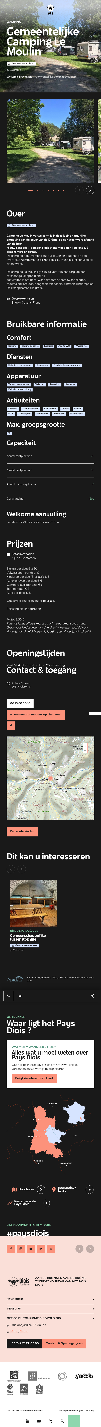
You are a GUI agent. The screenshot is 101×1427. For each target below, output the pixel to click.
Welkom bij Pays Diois (19, 77)
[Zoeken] (62, 1421)
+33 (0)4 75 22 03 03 (24, 1343)
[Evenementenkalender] (27, 1421)
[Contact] (39, 1421)
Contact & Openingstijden (64, 1343)
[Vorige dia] (79, 190)
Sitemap (90, 1411)
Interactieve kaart (63, 1189)
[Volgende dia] (90, 190)
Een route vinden (22, 831)
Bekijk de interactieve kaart (34, 1078)
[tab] (30, 190)
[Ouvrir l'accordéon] (50, 1299)
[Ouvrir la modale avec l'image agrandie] (50, 141)
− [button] (85, 751)
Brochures (23, 1189)
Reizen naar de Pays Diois (22, 1203)
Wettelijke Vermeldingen (70, 1411)
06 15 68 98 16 (20, 703)
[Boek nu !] (50, 1421)
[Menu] (74, 1421)
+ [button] (85, 746)
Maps (14, 1331)
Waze (24, 1331)
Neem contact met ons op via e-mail (35, 715)
